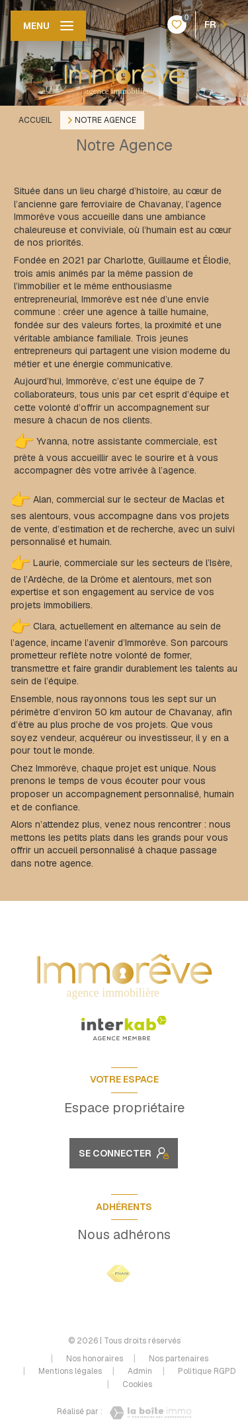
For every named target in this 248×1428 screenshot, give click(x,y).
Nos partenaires (178, 1358)
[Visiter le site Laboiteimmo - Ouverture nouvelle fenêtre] (147, 1412)
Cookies (137, 1385)
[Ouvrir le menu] (48, 26)
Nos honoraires (94, 1358)
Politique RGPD (206, 1371)
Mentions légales (70, 1371)
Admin (140, 1371)
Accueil (35, 120)
